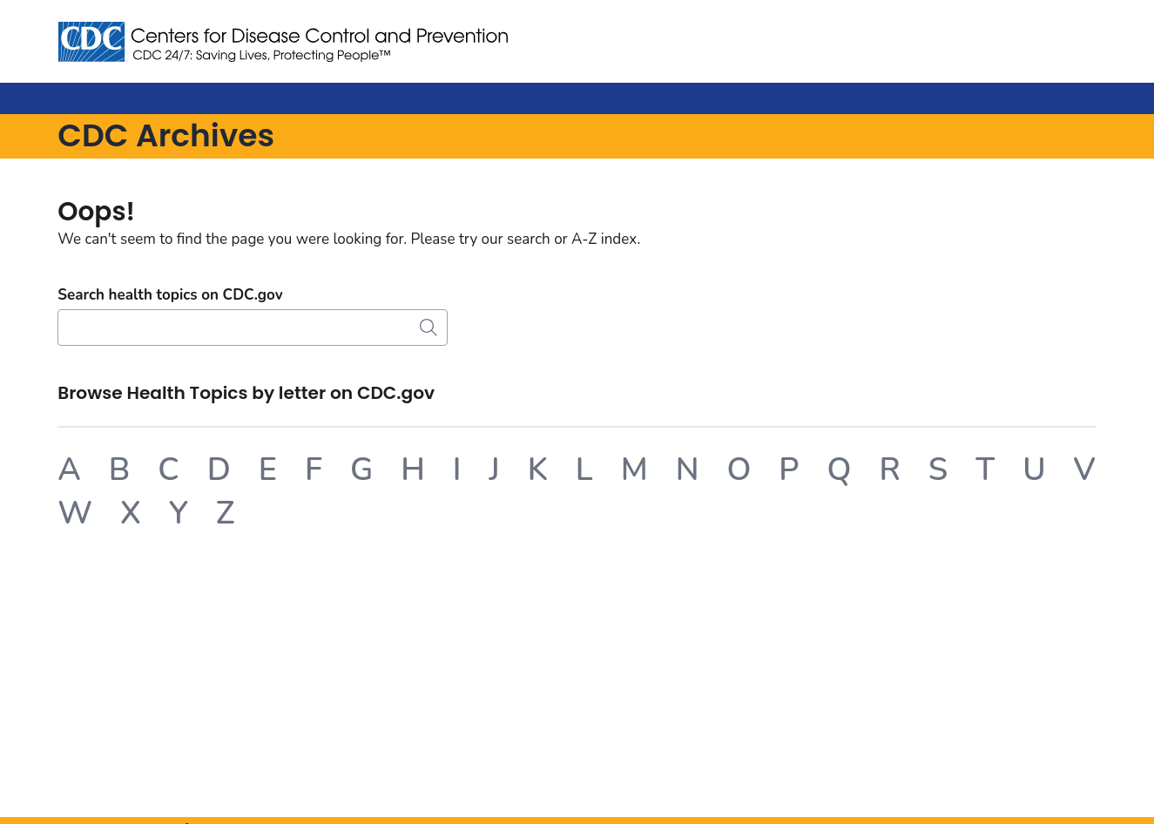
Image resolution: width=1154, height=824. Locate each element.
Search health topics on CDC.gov (169, 295)
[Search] (252, 327)
